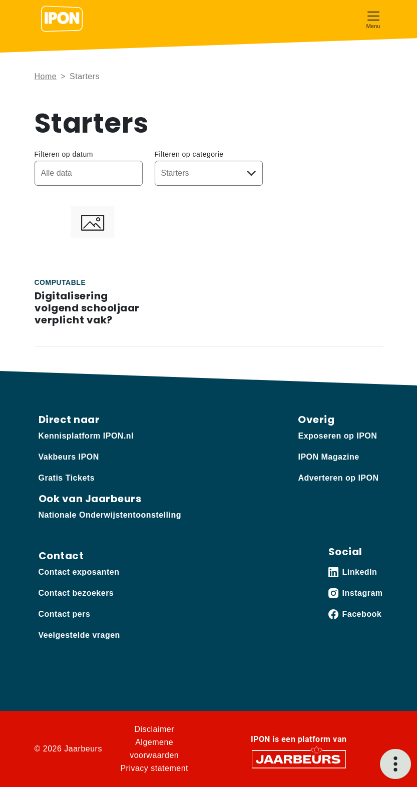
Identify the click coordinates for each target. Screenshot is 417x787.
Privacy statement (154, 768)
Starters (85, 76)
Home (46, 76)
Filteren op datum (64, 154)
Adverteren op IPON (338, 478)
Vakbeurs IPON (69, 457)
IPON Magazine (328, 457)
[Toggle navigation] (373, 19)
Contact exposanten (79, 572)
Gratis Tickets (67, 478)
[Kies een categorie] (209, 173)
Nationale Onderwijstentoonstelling (110, 515)
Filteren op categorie (189, 154)
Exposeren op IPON (337, 436)
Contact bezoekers (76, 593)
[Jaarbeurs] (299, 758)
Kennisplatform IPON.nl (86, 436)
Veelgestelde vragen (79, 635)
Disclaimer (154, 729)
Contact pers (65, 614)
